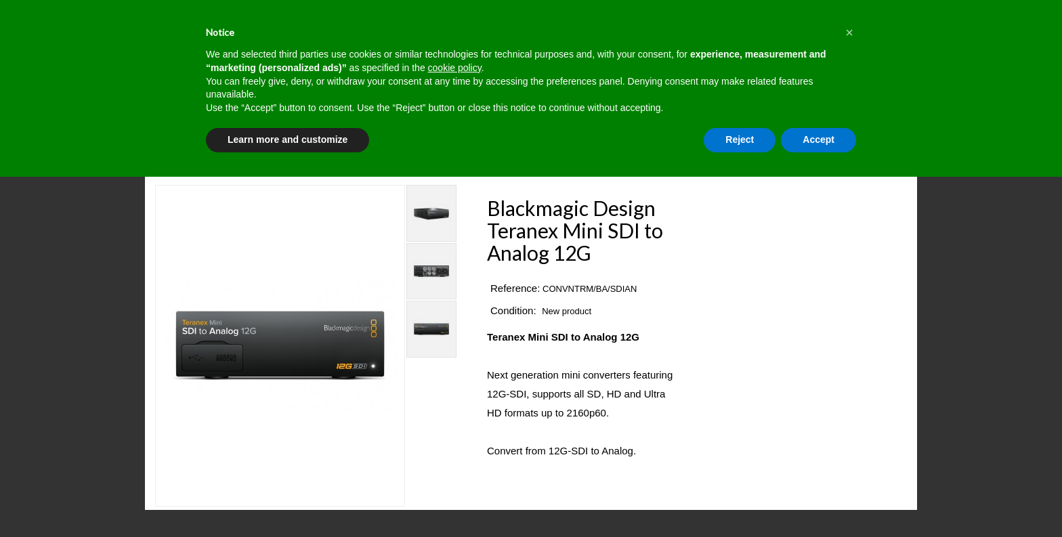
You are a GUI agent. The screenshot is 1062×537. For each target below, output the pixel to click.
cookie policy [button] (455, 67)
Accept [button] (818, 139)
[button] (849, 32)
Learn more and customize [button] (287, 139)
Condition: (513, 310)
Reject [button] (739, 139)
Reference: (515, 288)
